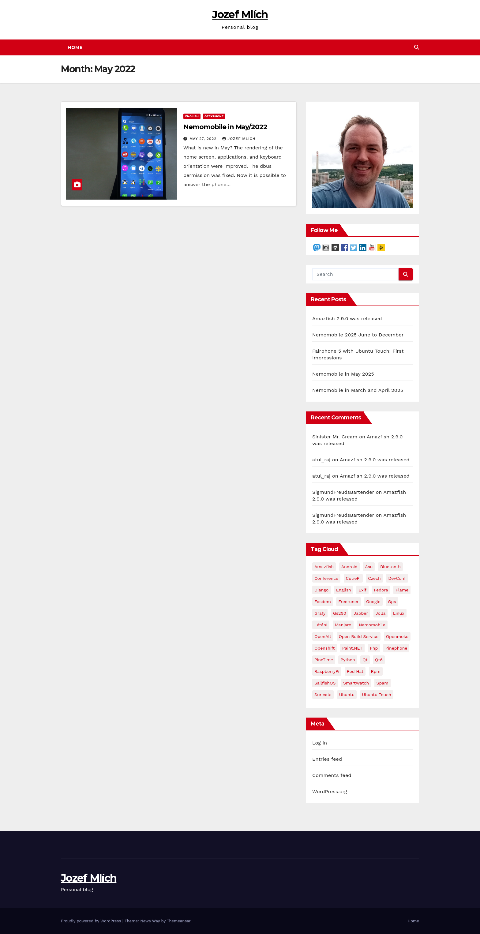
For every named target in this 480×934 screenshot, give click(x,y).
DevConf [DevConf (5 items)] (397, 578)
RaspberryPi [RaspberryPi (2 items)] (326, 671)
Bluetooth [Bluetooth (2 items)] (390, 566)
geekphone (213, 116)
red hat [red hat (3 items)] (355, 671)
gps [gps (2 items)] (392, 601)
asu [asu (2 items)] (369, 566)
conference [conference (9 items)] (326, 578)
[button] (416, 47)
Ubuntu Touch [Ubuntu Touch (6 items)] (376, 694)
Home (75, 47)
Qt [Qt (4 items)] (364, 659)
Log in (319, 743)
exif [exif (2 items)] (362, 589)
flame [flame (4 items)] (402, 589)
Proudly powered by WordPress (91, 921)
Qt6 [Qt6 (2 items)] (379, 659)
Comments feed (331, 775)
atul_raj (321, 460)
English (192, 116)
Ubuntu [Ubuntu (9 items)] (346, 694)
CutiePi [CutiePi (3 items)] (353, 578)
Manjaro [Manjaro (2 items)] (343, 624)
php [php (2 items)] (374, 648)
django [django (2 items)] (321, 589)
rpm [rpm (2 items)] (376, 671)
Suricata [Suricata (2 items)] (323, 694)
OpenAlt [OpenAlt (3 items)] (322, 636)
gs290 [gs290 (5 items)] (339, 613)
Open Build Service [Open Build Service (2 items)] (359, 636)
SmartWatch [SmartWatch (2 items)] (356, 683)
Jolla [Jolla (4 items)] (381, 613)
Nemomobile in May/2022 (225, 127)
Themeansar (178, 921)
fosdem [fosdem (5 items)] (322, 601)
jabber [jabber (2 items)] (361, 613)
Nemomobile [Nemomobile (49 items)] (372, 624)
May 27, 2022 (203, 139)
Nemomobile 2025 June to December (358, 335)
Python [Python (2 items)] (347, 659)
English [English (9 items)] (343, 589)
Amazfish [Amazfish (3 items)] (324, 566)
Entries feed (327, 759)
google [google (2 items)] (373, 601)
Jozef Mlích (240, 14)
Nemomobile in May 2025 (343, 374)
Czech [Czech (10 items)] (374, 578)
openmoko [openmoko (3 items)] (397, 636)
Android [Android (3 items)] (349, 566)
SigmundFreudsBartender (343, 492)
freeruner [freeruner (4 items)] (348, 601)
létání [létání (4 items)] (320, 624)
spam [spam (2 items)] (382, 683)
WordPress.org (329, 791)
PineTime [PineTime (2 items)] (323, 659)
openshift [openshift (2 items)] (324, 648)
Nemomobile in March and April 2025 (357, 390)
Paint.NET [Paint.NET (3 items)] (352, 648)
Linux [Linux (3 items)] (398, 613)
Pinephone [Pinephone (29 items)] (396, 648)
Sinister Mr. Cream (335, 437)
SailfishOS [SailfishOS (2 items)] (325, 683)
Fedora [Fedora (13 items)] (381, 589)
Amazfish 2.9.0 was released (347, 318)
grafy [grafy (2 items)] (319, 613)
